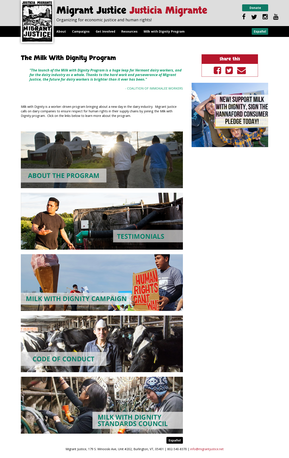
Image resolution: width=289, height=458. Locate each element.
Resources (129, 31)
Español (260, 31)
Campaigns (81, 31)
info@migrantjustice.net (207, 449)
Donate (255, 8)
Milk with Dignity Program (164, 31)
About (61, 31)
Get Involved (105, 31)
